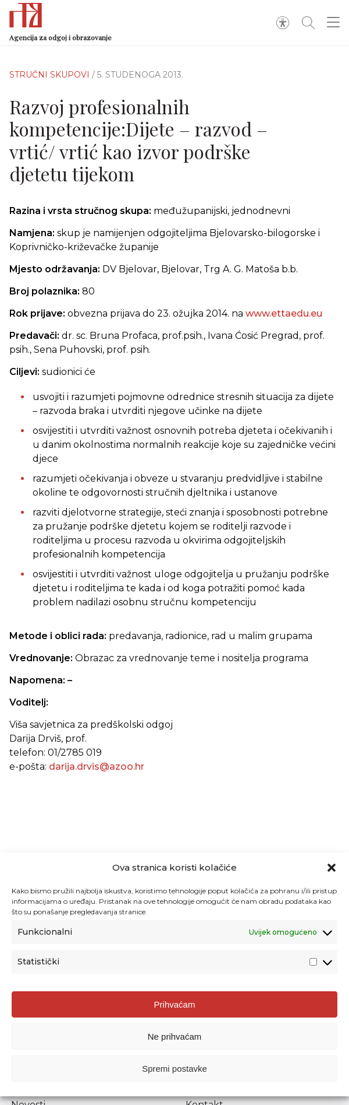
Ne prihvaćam (175, 1036)
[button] (331, 868)
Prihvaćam (174, 1004)
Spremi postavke (174, 1069)
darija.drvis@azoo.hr (96, 772)
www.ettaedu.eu (283, 313)
